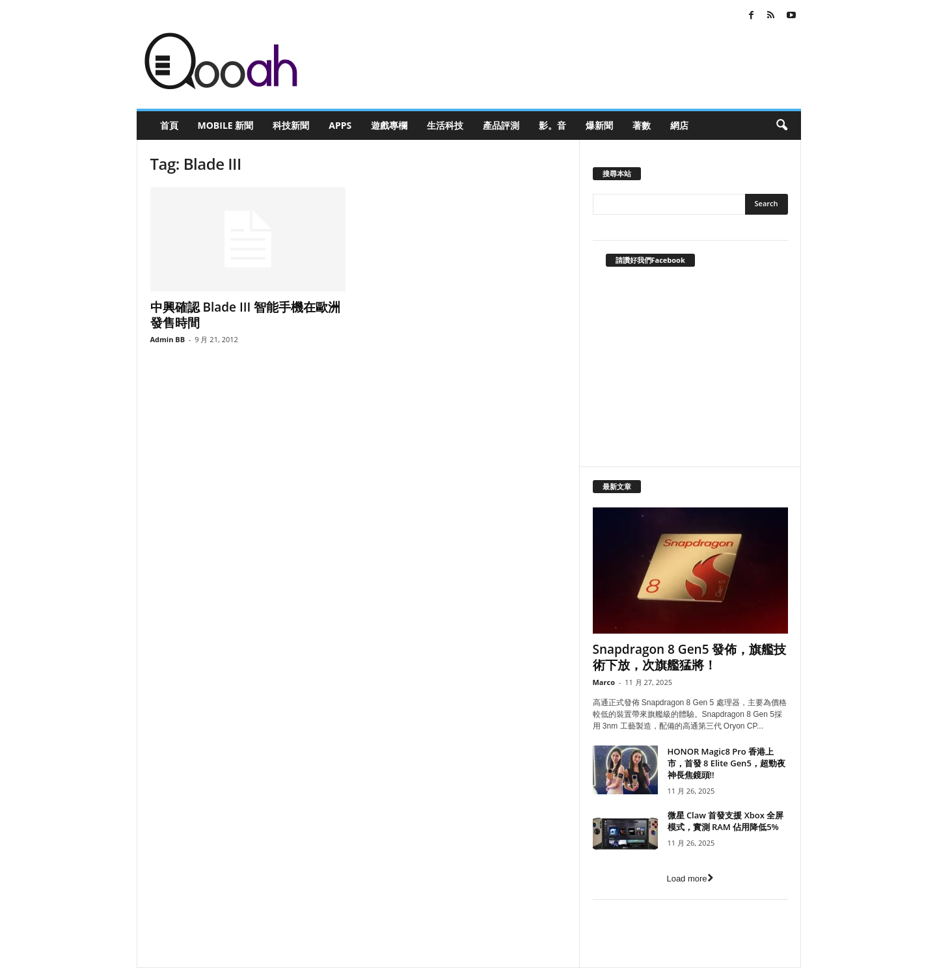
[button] (781, 125)
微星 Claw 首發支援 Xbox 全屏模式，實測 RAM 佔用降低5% (726, 821)
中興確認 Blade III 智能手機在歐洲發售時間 (245, 315)
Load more (689, 878)
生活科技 (445, 125)
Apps (340, 125)
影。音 (552, 125)
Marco (604, 682)
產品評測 (501, 125)
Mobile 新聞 (226, 125)
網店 (679, 125)
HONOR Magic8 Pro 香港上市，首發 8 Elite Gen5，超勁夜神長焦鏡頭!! (726, 763)
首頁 (169, 125)
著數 (641, 125)
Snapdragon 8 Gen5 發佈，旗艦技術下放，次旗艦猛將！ (690, 657)
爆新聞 (599, 125)
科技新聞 (291, 125)
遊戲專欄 (389, 125)
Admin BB (167, 339)
